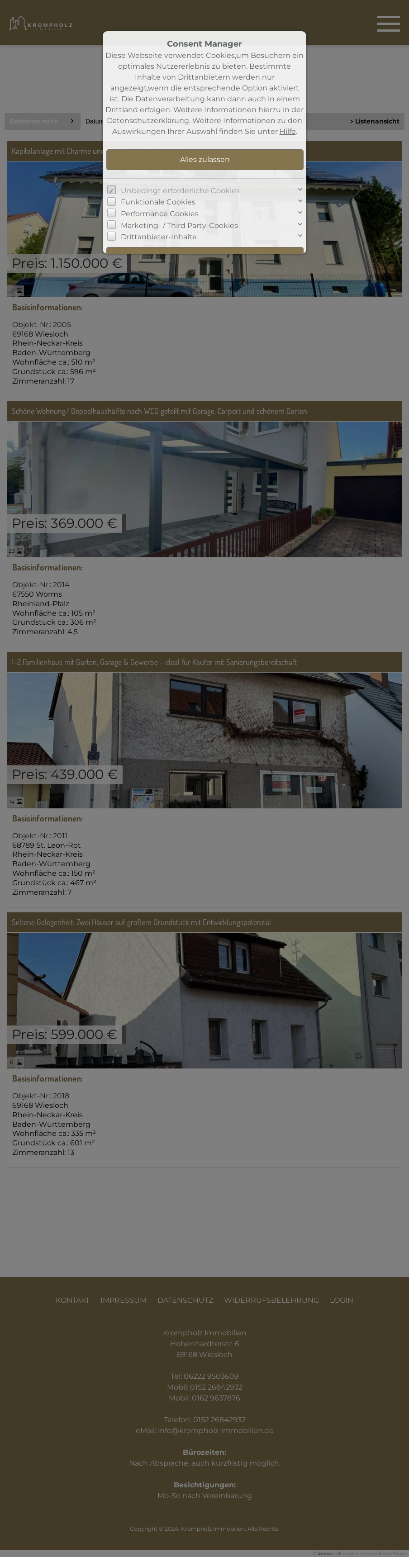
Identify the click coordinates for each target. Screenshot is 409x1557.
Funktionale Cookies (158, 202)
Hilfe (288, 131)
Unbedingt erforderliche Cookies (180, 190)
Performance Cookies (160, 213)
